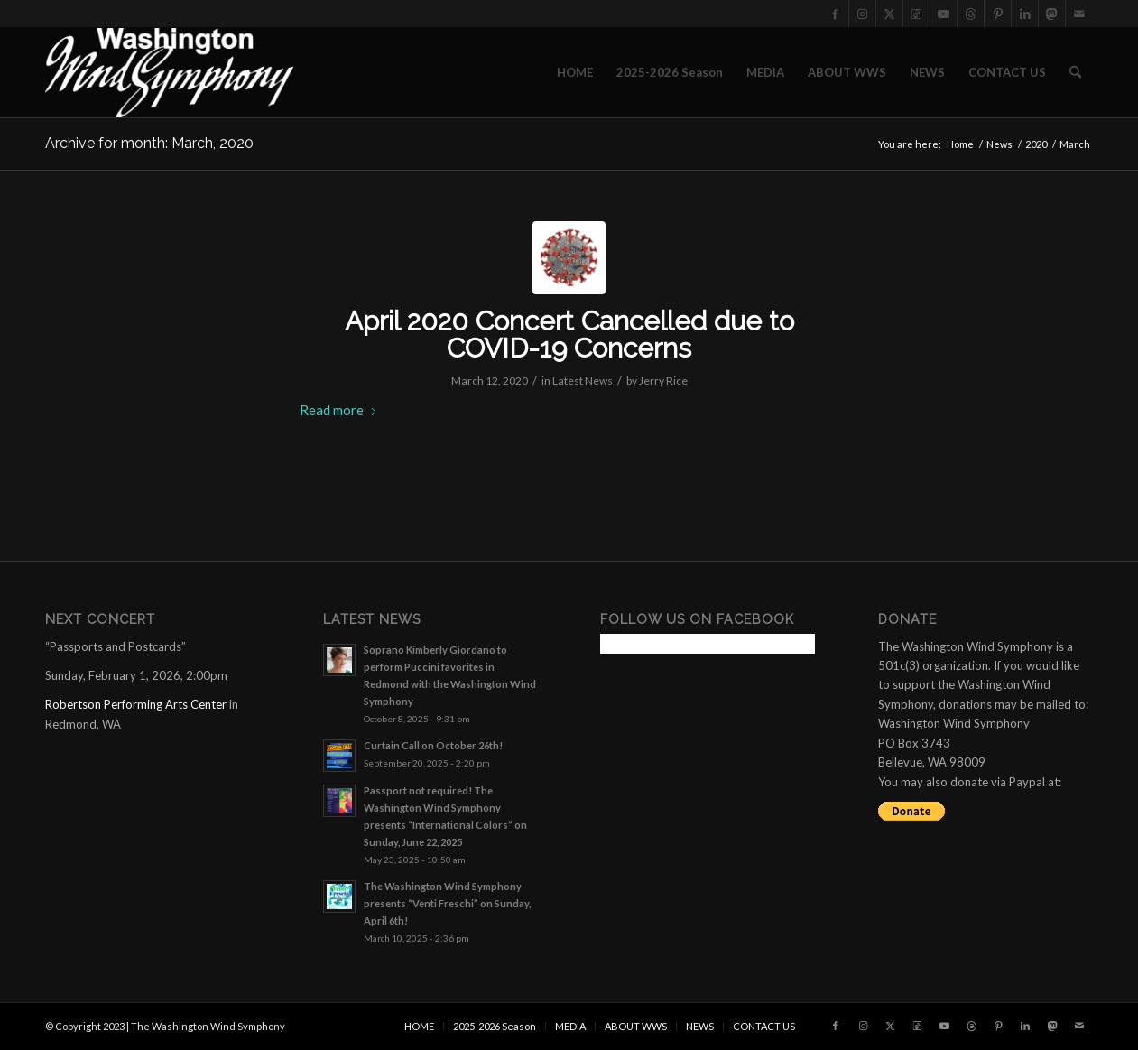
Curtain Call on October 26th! (433, 745)
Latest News (582, 380)
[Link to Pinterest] (998, 13)
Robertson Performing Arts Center (136, 704)
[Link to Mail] (1079, 13)
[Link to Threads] (971, 13)
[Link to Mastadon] (1052, 13)
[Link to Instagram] (862, 13)
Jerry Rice (663, 380)
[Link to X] (889, 13)
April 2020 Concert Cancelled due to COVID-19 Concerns (569, 334)
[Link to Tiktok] (916, 13)
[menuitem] (575, 72)
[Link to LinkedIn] (1025, 13)
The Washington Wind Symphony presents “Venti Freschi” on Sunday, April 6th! (447, 903)
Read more (339, 410)
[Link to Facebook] (835, 13)
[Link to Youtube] (943, 13)
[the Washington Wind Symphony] (169, 72)
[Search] (1075, 72)
